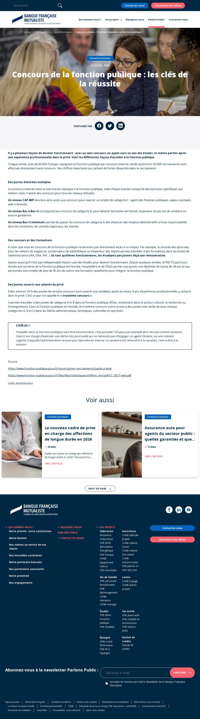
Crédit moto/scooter (130, 560)
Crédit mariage (108, 604)
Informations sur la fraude (147, 701)
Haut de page (97, 488)
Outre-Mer (42, 710)
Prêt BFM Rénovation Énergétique (106, 546)
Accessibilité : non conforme (66, 710)
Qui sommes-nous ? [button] (90, 19)
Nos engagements (20, 582)
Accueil (27, 32)
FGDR (70, 706)
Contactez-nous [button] (178, 19)
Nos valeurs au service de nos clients (27, 546)
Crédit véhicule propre (130, 537)
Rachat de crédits (128, 639)
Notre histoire (18, 538)
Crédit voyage (130, 581)
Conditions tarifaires (61, 701)
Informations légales (35, 701)
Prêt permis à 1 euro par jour (130, 567)
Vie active (128, 611)
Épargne (105, 637)
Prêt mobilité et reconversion (131, 621)
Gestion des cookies (87, 701)
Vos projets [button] (112, 19)
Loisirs (126, 577)
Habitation (106, 531)
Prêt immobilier (108, 570)
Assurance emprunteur (106, 537)
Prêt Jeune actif (130, 615)
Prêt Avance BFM (129, 628)
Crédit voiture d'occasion (129, 552)
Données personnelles (51, 706)
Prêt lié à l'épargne (105, 651)
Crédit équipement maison (106, 562)
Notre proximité (19, 575)
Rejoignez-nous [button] (135, 19)
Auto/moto (129, 531)
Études (104, 611)
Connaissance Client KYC (154, 706)
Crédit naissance (105, 598)
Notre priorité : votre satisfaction (30, 531)
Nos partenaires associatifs (26, 569)
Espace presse (12, 701)
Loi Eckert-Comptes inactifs (21, 706)
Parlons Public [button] (156, 19)
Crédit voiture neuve (129, 544)
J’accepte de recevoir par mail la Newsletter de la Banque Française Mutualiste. (147, 683)
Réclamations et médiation (115, 701)
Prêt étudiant (107, 626)
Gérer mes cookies (95, 710)
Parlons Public (42, 32)
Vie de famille (108, 577)
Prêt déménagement (109, 590)
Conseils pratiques (62, 32)
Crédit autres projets (129, 586)
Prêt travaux (107, 554)
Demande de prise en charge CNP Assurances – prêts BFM (107, 706)
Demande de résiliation (19, 710)
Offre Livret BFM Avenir (106, 643)
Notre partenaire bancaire (25, 562)
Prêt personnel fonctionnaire (108, 582)
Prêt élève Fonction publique (105, 618)
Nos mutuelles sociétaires (25, 555)
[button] (6, 527)
